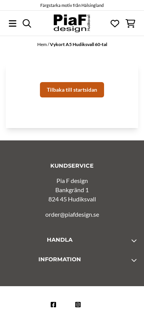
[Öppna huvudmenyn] (13, 23)
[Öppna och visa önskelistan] (115, 23)
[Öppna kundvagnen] (130, 23)
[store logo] (72, 23)
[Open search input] (27, 23)
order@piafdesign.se (72, 214)
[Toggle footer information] (135, 240)
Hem (42, 44)
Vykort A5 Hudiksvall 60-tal (78, 44)
